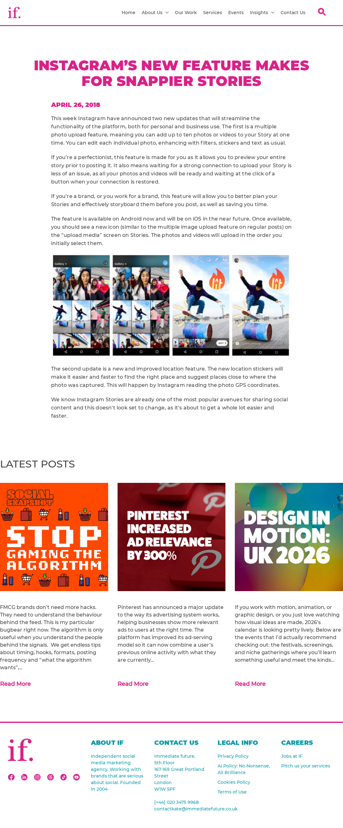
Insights (262, 12)
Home (128, 12)
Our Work (186, 12)
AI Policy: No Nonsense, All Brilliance (244, 769)
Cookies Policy (234, 782)
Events (236, 12)
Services (212, 12)
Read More (15, 684)
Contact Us (293, 12)
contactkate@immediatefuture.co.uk (181, 809)
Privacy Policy (233, 756)
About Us (155, 12)
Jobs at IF (292, 756)
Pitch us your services (305, 766)
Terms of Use (232, 792)
